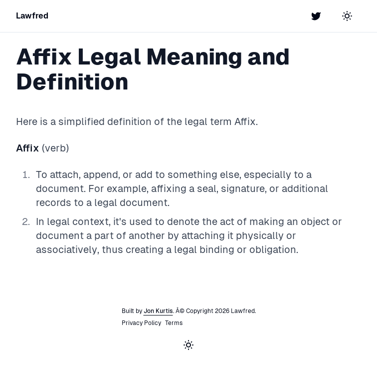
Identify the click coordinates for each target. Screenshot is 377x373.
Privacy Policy (141, 323)
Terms (174, 323)
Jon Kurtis (158, 311)
